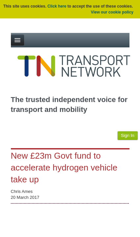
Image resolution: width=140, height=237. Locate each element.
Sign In (127, 135)
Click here (56, 6)
